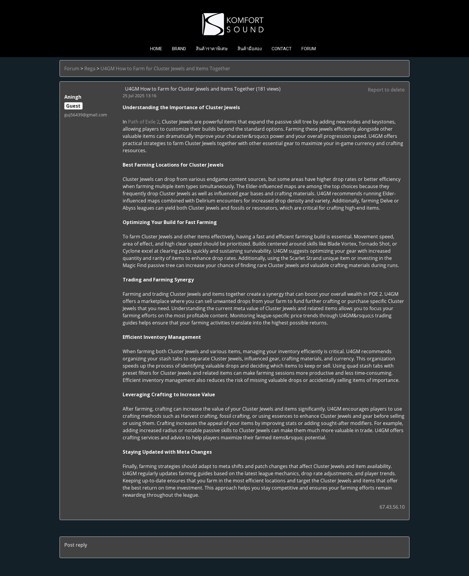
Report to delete (386, 89)
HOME (156, 48)
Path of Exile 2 (143, 121)
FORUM (309, 48)
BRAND (179, 48)
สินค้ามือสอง (249, 48)
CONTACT (282, 48)
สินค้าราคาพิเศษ (212, 48)
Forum (71, 68)
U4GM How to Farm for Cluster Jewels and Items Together (165, 68)
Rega (89, 68)
